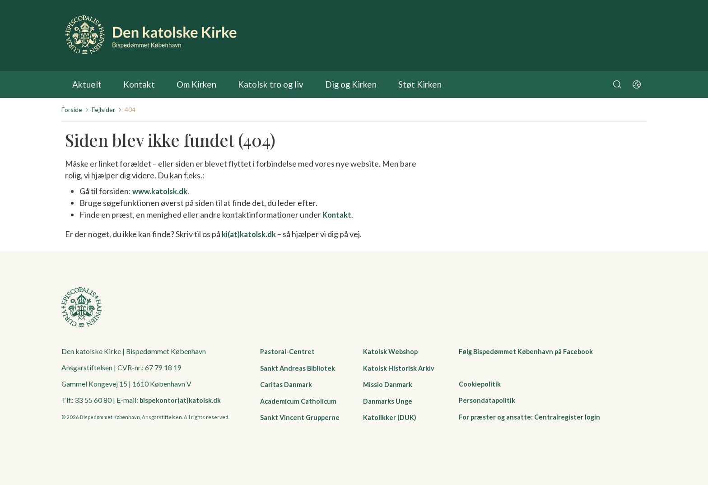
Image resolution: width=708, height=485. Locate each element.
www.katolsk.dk (162, 191)
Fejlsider (103, 109)
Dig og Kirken (333, 84)
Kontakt (135, 84)
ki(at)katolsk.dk (251, 233)
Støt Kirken (398, 84)
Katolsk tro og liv (259, 84)
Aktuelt (85, 84)
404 (130, 109)
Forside (71, 109)
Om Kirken (189, 84)
